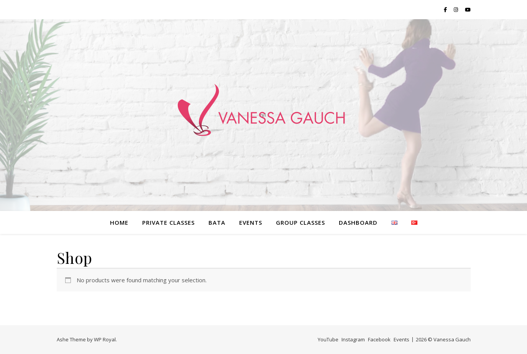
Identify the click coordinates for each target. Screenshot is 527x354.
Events (250, 222)
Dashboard (358, 222)
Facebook (379, 339)
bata (217, 222)
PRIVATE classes (168, 222)
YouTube (328, 339)
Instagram (353, 339)
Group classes (300, 222)
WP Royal (105, 339)
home (119, 222)
